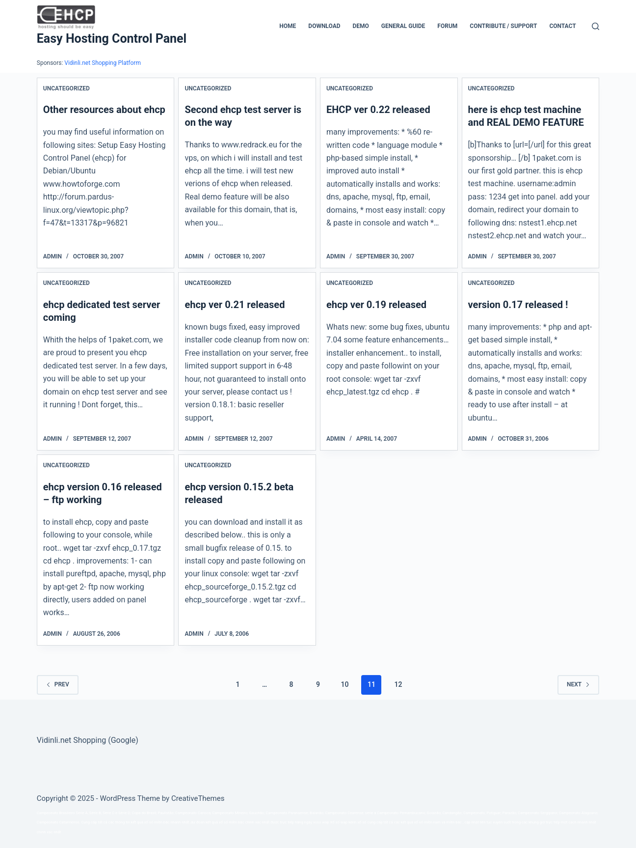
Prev (57, 684)
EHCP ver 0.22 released (378, 109)
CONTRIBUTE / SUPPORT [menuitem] (503, 26)
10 (344, 684)
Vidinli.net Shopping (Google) (87, 740)
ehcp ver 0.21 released (235, 305)
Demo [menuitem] (361, 26)
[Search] (595, 26)
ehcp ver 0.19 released (376, 305)
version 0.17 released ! (518, 305)
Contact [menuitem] (562, 26)
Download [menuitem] (324, 26)
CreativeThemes (198, 798)
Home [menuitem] (287, 26)
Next (578, 684)
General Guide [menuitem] (403, 26)
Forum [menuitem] (447, 26)
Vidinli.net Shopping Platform (102, 62)
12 (398, 684)
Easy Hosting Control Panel (111, 38)
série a (370, 813)
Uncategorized (66, 88)
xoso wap (321, 822)
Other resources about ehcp (104, 109)
